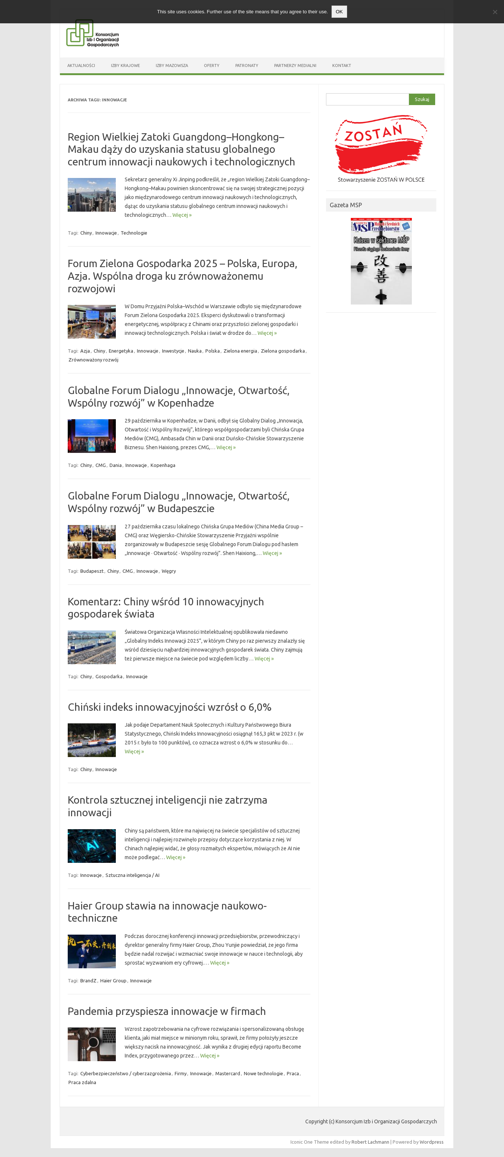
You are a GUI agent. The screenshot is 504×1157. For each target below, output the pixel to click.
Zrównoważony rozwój (93, 359)
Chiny (86, 232)
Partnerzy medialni (295, 65)
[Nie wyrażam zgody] (494, 12)
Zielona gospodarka (283, 350)
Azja (85, 350)
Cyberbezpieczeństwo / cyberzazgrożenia (125, 1073)
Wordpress (432, 1141)
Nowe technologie (263, 1073)
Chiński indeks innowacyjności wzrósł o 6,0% (170, 707)
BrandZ (88, 980)
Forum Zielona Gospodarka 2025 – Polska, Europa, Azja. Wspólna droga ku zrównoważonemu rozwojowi (183, 276)
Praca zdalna (82, 1082)
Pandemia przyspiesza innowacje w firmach (167, 1011)
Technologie (134, 232)
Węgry (169, 571)
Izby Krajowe (125, 65)
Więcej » (182, 215)
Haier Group (113, 980)
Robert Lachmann (370, 1141)
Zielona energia (240, 350)
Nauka (195, 350)
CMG (100, 465)
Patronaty (246, 65)
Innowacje (106, 232)
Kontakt (341, 65)
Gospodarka (108, 676)
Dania (116, 465)
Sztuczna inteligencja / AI (132, 875)
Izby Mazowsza (172, 65)
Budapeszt (92, 571)
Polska (212, 350)
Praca (293, 1073)
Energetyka (121, 350)
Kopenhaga (163, 465)
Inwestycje (173, 350)
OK (339, 11)
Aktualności (81, 65)
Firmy (181, 1073)
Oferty (211, 65)
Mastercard (227, 1073)
